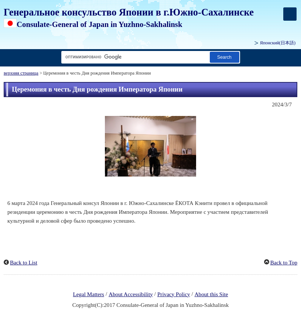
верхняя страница (21, 73)
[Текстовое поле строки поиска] (134, 57)
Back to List (23, 263)
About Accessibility (131, 294)
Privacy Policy (173, 294)
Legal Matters (88, 294)
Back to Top (283, 263)
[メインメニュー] (290, 14)
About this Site (211, 294)
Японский (277, 42)
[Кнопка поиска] (224, 57)
